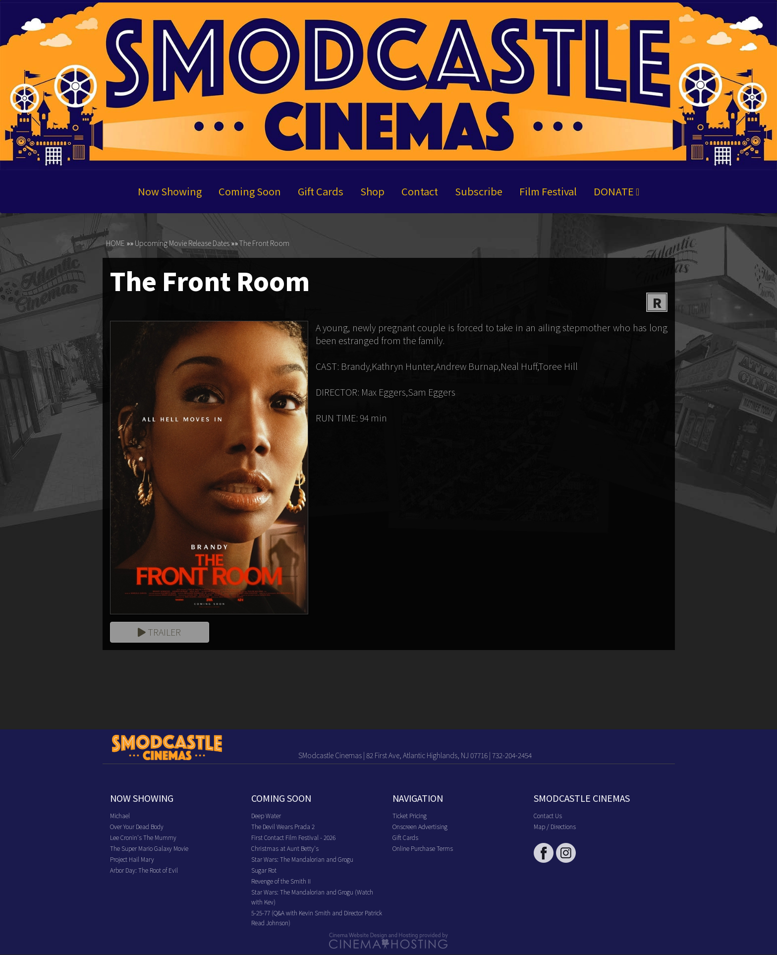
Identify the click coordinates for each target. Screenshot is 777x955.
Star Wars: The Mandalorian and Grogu (302, 859)
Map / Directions (555, 827)
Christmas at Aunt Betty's (285, 848)
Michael (120, 816)
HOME (115, 243)
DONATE (616, 191)
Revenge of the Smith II (281, 881)
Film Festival (548, 191)
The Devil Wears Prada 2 (283, 827)
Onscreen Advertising (419, 827)
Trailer (159, 632)
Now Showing (170, 191)
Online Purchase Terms (422, 848)
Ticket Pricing (409, 816)
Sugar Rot (264, 870)
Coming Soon (250, 191)
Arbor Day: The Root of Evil (144, 870)
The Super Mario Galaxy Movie (149, 848)
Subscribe (478, 191)
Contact (419, 191)
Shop (372, 191)
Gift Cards (320, 191)
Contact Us (548, 816)
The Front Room (264, 243)
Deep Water (266, 816)
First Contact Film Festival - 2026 (293, 838)
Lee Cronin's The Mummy (143, 838)
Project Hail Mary (132, 859)
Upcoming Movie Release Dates (182, 243)
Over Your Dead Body (137, 827)
